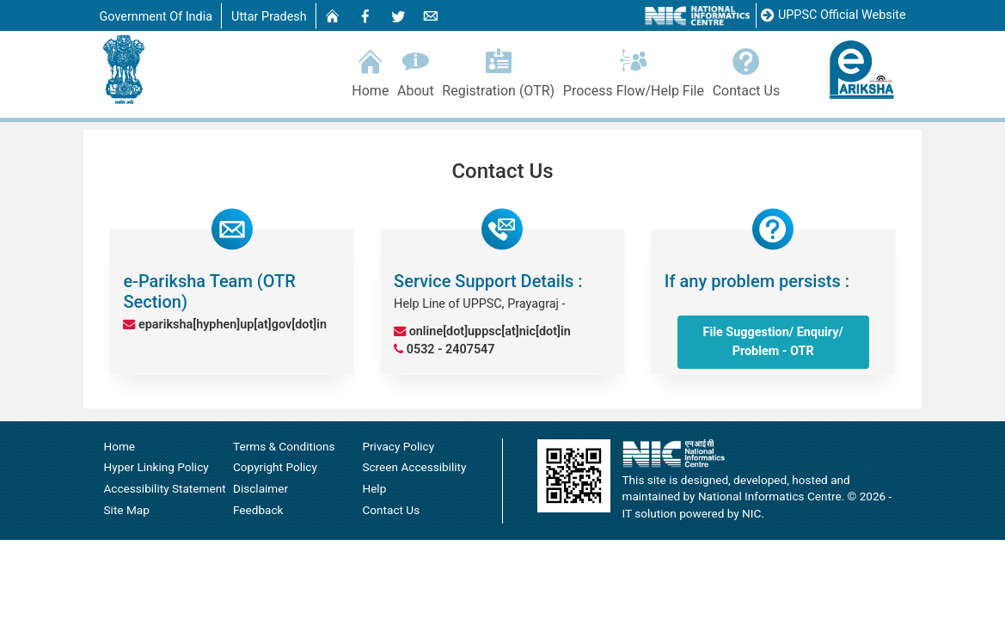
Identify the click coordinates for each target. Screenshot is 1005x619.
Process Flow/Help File (633, 70)
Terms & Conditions (284, 442)
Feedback (258, 505)
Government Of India (156, 16)
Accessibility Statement (165, 484)
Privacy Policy (398, 442)
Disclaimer (260, 484)
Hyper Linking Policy (156, 462)
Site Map (127, 505)
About (415, 70)
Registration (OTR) (498, 70)
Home (371, 70)
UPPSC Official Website (833, 16)
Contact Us (746, 70)
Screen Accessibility (414, 462)
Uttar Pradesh (269, 16)
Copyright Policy (275, 462)
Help (374, 484)
